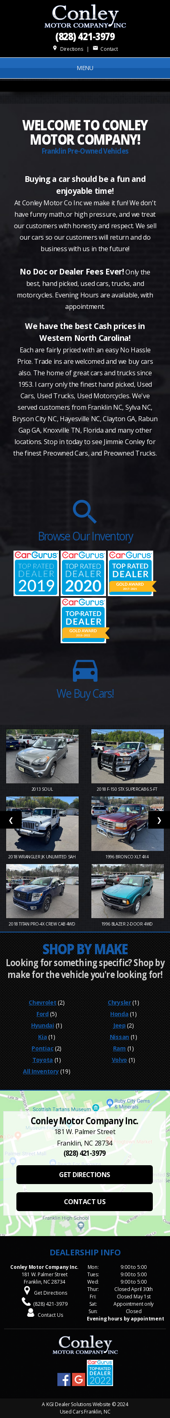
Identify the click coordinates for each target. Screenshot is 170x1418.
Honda (119, 1014)
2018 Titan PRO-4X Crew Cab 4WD (42, 924)
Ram (119, 1048)
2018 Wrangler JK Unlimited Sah (42, 857)
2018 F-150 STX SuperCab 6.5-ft (127, 789)
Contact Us (50, 1314)
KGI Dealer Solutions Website (78, 1404)
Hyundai (42, 1025)
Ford (42, 1014)
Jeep (119, 1025)
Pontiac (42, 1048)
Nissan (119, 1037)
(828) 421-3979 (85, 36)
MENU (85, 68)
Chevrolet (42, 1002)
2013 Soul (43, 789)
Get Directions (50, 1292)
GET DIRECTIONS (84, 1174)
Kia (42, 1037)
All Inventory (41, 1071)
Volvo (119, 1060)
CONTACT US (84, 1201)
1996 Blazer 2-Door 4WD (127, 924)
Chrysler (119, 1002)
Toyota (42, 1060)
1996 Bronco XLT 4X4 (127, 857)
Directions (67, 48)
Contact (105, 48)
